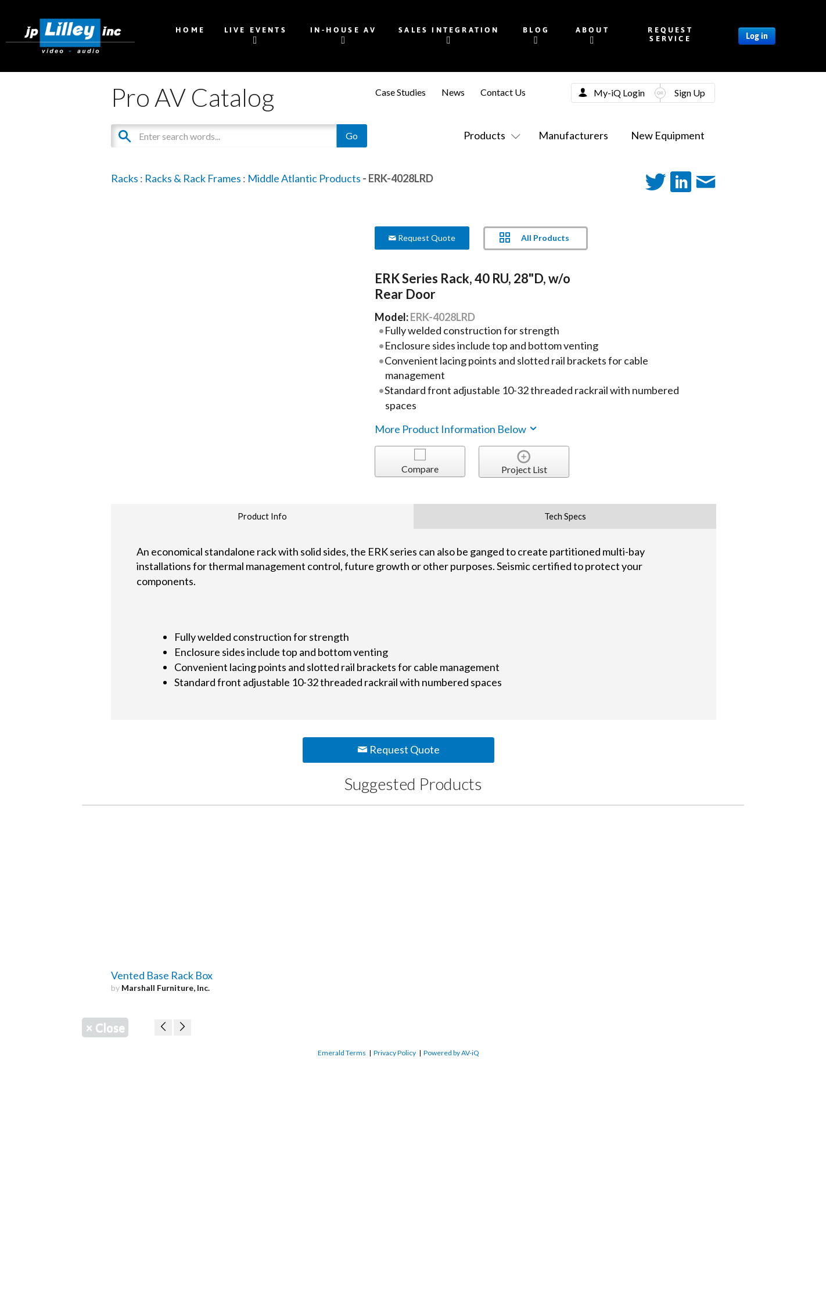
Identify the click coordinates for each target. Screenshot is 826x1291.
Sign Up (689, 92)
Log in (757, 36)
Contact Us (503, 92)
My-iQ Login (619, 92)
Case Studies (400, 92)
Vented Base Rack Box (162, 975)
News (453, 92)
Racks (124, 178)
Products (490, 135)
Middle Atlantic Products (304, 178)
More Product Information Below (456, 429)
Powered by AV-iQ (451, 1052)
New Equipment (668, 135)
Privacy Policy (395, 1052)
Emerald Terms (342, 1052)
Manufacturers (573, 135)
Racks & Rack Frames (193, 178)
